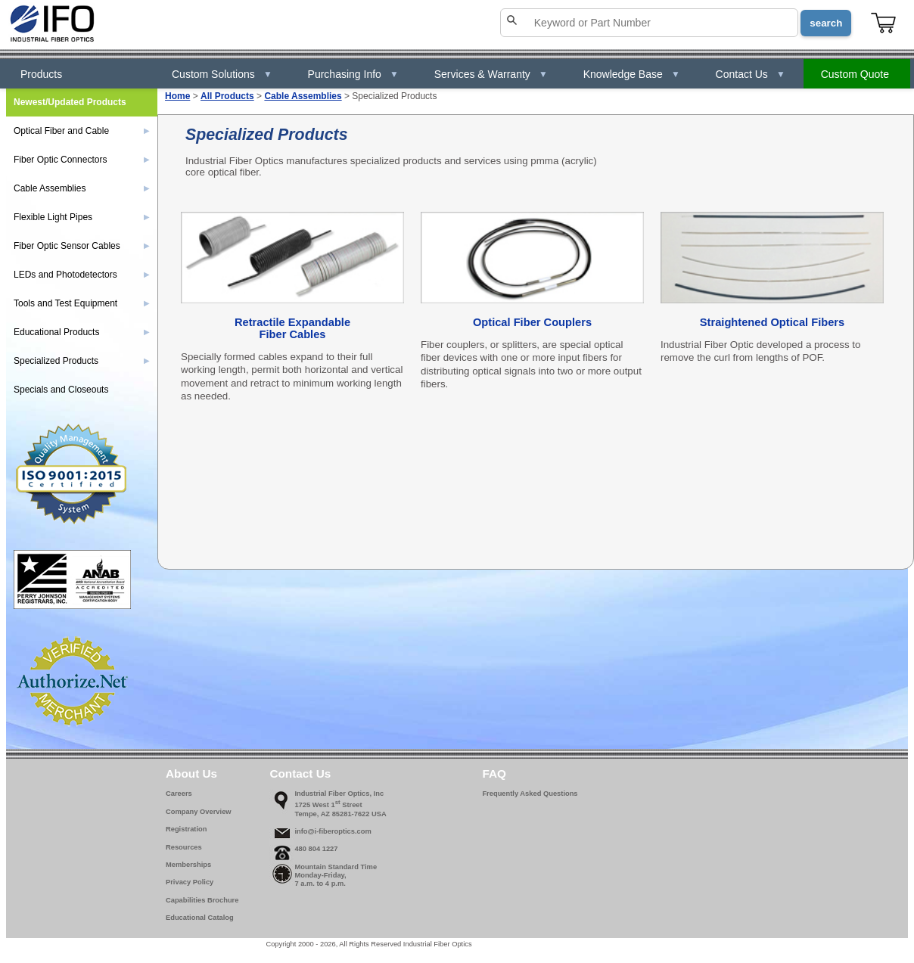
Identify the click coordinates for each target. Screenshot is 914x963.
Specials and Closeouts (61, 389)
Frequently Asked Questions (529, 793)
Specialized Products (82, 361)
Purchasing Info (353, 74)
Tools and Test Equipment (82, 303)
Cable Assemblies (302, 96)
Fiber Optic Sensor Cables (82, 246)
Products (41, 74)
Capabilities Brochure (202, 900)
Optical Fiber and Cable (82, 131)
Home (177, 96)
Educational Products (82, 332)
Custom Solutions (222, 74)
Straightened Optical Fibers (772, 322)
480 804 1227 (315, 849)
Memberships (188, 864)
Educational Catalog (200, 917)
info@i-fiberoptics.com (332, 831)
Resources (184, 847)
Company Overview (199, 811)
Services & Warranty (491, 74)
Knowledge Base (631, 74)
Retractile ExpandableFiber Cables (292, 328)
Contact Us (750, 74)
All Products (227, 96)
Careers (179, 793)
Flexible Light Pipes (82, 217)
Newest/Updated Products (70, 102)
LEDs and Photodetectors (82, 274)
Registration (186, 829)
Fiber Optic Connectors (82, 159)
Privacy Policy (189, 882)
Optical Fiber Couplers (532, 322)
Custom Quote (855, 74)
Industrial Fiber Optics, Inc (339, 793)
